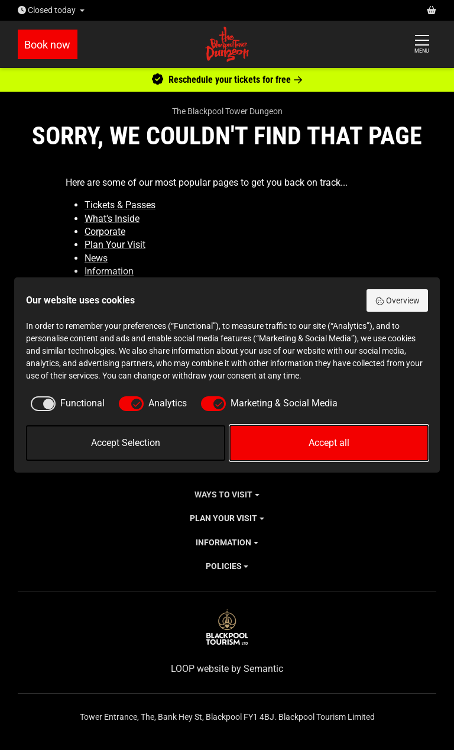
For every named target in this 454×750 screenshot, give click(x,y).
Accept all (329, 442)
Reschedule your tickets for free (227, 80)
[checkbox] (65, 403)
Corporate (105, 231)
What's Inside (112, 218)
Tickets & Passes (120, 205)
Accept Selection (125, 442)
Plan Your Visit (115, 244)
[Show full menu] (421, 44)
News (96, 258)
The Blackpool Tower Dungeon (227, 111)
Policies (224, 566)
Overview (397, 301)
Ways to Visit (223, 494)
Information (109, 271)
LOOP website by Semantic (227, 668)
